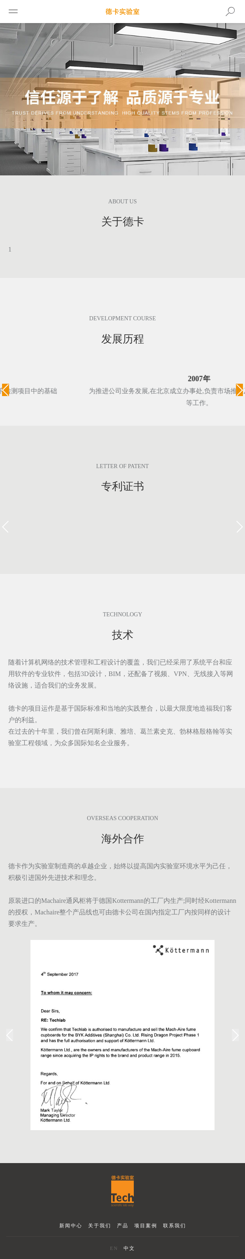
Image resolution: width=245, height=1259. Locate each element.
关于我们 (99, 1226)
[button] (5, 390)
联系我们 (174, 1226)
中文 (129, 1248)
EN (114, 1248)
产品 (122, 1226)
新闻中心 (70, 1226)
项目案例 (145, 1226)
